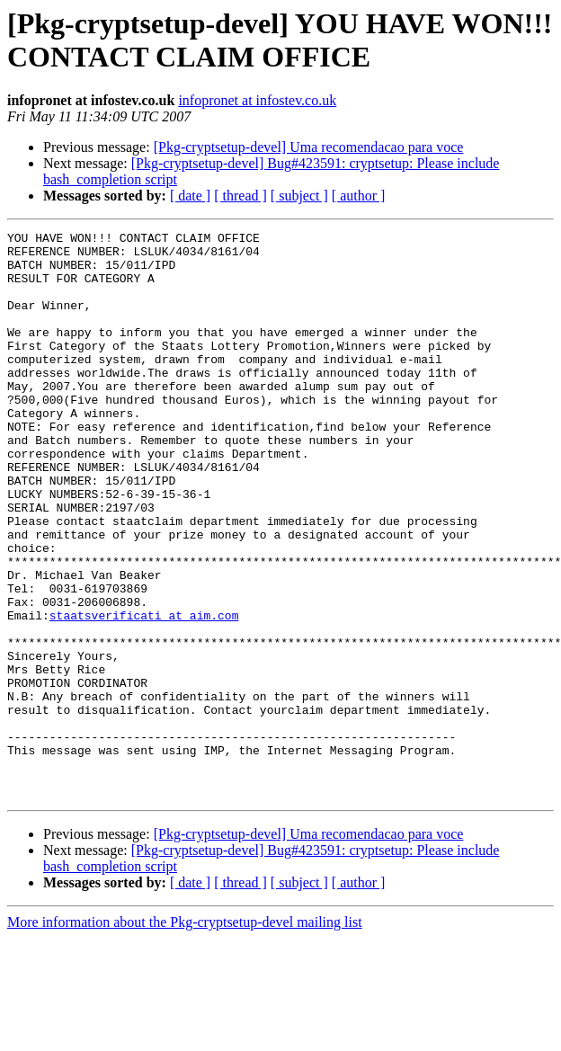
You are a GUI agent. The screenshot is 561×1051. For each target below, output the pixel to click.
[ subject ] (299, 195)
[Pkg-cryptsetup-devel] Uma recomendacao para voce (309, 147)
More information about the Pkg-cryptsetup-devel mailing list (184, 1035)
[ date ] (190, 195)
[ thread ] (240, 195)
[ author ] (359, 195)
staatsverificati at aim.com (144, 693)
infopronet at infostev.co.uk (257, 100)
